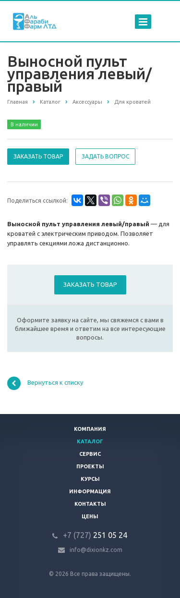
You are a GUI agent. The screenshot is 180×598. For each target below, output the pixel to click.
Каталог (90, 441)
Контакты (90, 504)
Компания (90, 429)
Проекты (90, 466)
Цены (90, 516)
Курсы (90, 479)
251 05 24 (95, 535)
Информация (90, 491)
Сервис (90, 454)
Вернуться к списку (45, 383)
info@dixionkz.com (96, 550)
